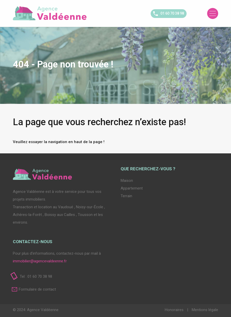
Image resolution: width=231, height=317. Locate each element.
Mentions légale (205, 310)
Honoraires (175, 310)
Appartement (132, 188)
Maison (127, 180)
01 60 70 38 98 (172, 13)
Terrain (126, 196)
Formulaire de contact (37, 289)
